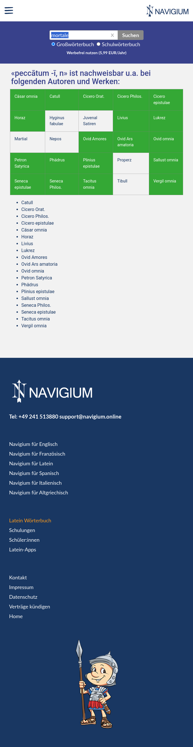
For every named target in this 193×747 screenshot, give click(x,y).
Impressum (21, 587)
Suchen (130, 35)
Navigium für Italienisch (35, 483)
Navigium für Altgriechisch (38, 492)
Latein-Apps (22, 549)
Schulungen (22, 530)
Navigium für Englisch (33, 444)
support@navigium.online (90, 416)
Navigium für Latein (31, 463)
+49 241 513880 (38, 416)
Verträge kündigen (29, 606)
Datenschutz (23, 597)
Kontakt (18, 577)
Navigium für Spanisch (34, 473)
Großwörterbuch (75, 44)
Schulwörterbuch (121, 44)
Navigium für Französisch (37, 453)
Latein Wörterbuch (30, 520)
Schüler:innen (24, 540)
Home (16, 616)
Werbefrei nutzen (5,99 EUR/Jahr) (96, 52)
